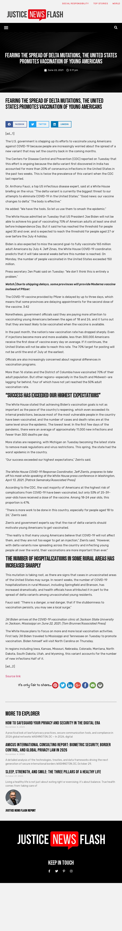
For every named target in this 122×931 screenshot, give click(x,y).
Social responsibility (75, 3)
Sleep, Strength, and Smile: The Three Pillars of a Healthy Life (53, 772)
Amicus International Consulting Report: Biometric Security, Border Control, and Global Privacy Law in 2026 (58, 747)
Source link (13, 676)
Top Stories (100, 3)
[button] (6, 27)
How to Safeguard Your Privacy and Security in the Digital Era (52, 723)
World (116, 3)
